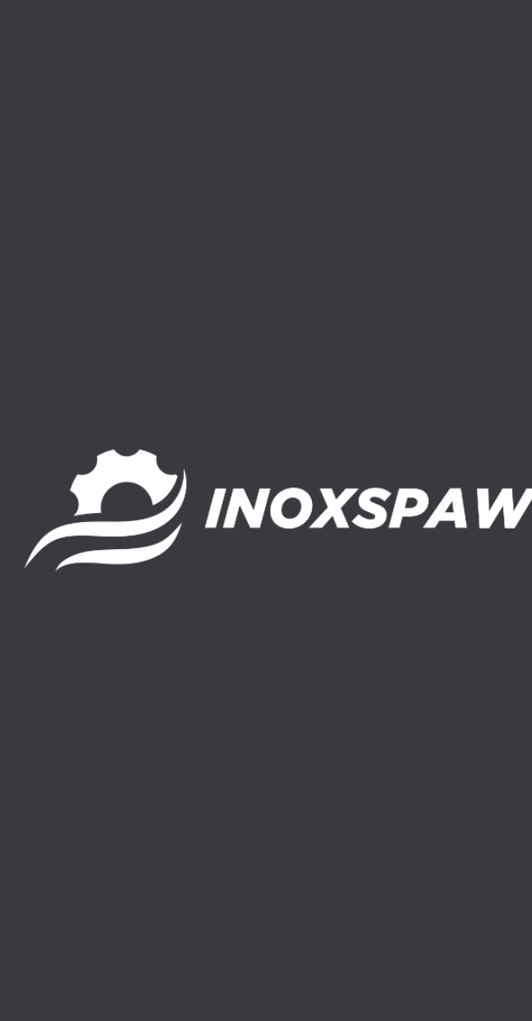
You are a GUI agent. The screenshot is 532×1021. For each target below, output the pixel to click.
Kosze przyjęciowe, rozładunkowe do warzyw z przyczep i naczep (218, 293)
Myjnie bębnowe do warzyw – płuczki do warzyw (167, 318)
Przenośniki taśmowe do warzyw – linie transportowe (180, 342)
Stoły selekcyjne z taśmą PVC (108, 392)
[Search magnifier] (315, 130)
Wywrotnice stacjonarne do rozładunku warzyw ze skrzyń (194, 490)
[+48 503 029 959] (24, 723)
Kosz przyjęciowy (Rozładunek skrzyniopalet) (156, 269)
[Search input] (245, 130)
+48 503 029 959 (72, 752)
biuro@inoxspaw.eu (85, 815)
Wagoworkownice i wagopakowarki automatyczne (173, 466)
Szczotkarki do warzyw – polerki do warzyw (151, 441)
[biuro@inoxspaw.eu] (24, 786)
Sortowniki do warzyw (85, 367)
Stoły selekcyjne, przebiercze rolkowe (133, 416)
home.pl (146, 971)
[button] (364, 130)
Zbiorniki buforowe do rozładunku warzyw (147, 515)
